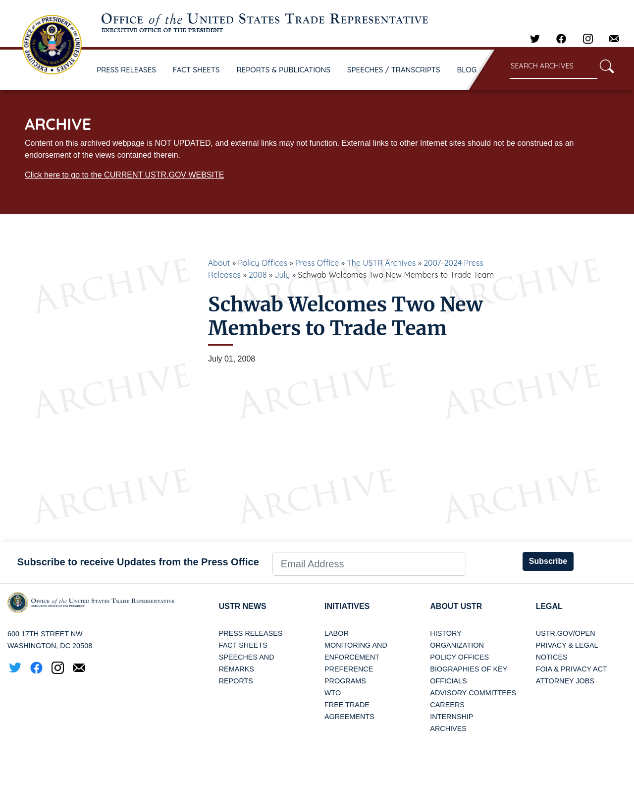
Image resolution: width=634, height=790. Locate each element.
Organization (456, 645)
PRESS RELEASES (126, 69)
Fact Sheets (243, 645)
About (219, 263)
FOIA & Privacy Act (571, 669)
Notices (552, 657)
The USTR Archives (381, 263)
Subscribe (548, 561)
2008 (258, 275)
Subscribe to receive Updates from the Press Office (138, 561)
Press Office (317, 263)
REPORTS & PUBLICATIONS (284, 69)
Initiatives (347, 606)
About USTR (456, 606)
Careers (447, 705)
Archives (448, 728)
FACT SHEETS (196, 69)
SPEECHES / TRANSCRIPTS (393, 69)
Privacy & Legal (567, 645)
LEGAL (549, 606)
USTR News (242, 606)
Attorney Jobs (565, 681)
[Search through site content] (553, 67)
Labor (336, 633)
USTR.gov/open (565, 633)
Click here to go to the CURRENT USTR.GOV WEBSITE (124, 175)
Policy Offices (262, 263)
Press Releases (251, 633)
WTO (332, 693)
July (282, 275)
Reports (236, 681)
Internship (451, 717)
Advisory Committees (473, 693)
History (445, 633)
